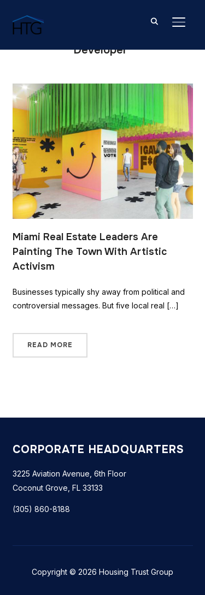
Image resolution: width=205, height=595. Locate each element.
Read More (50, 345)
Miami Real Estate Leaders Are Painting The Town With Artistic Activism (90, 251)
